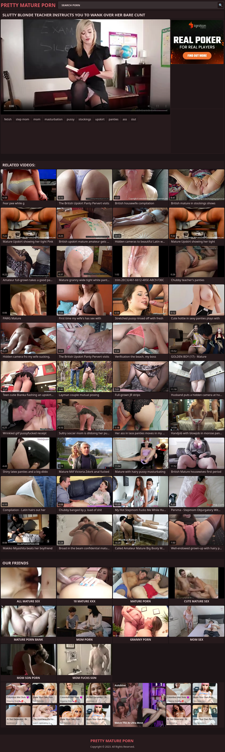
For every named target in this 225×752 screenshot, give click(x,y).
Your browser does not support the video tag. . (85, 67)
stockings (85, 119)
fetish (8, 119)
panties (113, 119)
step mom (22, 119)
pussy (70, 119)
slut (133, 119)
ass (125, 119)
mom (36, 119)
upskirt (99, 119)
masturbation (54, 119)
